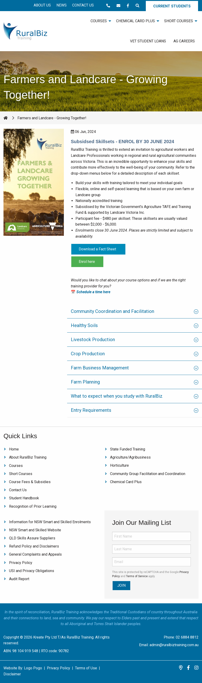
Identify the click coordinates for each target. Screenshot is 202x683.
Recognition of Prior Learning (32, 506)
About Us (42, 5)
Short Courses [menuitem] (178, 21)
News (61, 5)
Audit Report (19, 579)
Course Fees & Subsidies (30, 482)
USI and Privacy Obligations (31, 571)
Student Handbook (24, 498)
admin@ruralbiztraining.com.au (174, 645)
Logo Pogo (33, 668)
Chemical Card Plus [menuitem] (135, 21)
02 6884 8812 (187, 637)
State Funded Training (127, 449)
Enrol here (87, 261)
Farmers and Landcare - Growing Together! (51, 118)
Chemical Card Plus (126, 482)
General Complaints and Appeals (35, 554)
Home (14, 449)
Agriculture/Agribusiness (130, 457)
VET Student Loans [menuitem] (148, 41)
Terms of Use (86, 668)
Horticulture (119, 465)
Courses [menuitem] (99, 21)
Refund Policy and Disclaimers (34, 546)
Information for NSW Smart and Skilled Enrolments (50, 522)
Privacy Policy (20, 562)
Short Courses (20, 474)
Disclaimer (12, 674)
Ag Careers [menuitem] (184, 41)
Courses (16, 465)
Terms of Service (137, 576)
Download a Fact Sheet (98, 249)
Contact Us (83, 5)
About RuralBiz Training (27, 457)
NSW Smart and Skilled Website (35, 530)
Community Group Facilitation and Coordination (147, 474)
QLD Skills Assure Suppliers (32, 538)
